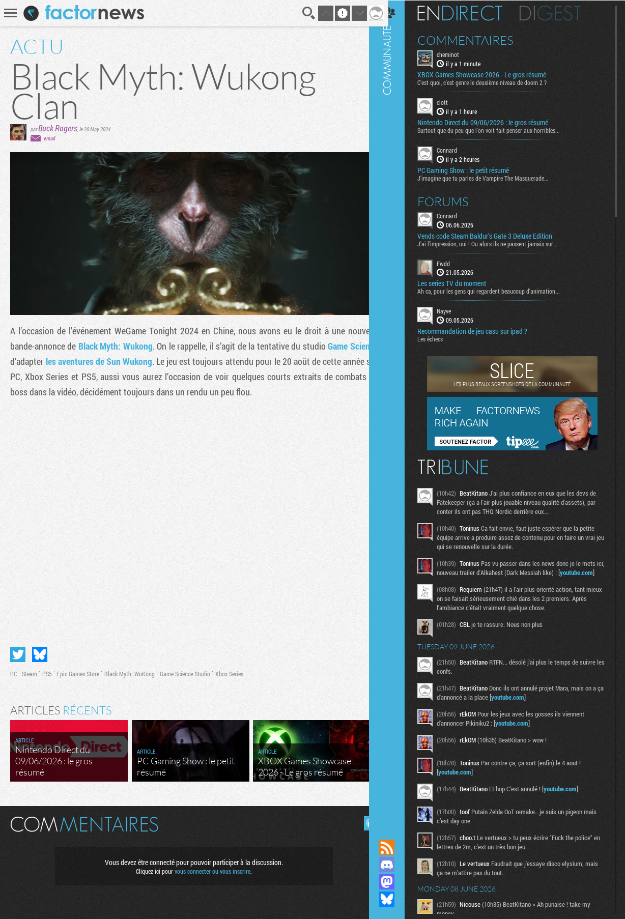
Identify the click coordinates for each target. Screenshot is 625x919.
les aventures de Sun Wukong (129, 361)
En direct (471, 12)
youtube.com (466, 581)
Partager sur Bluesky (39, 650)
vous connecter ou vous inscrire (209, 867)
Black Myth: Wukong (120, 346)
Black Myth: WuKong (129, 669)
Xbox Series (229, 669)
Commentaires (477, 39)
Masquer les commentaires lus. (363, 819)
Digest (562, 12)
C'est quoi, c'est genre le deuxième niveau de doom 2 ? (493, 82)
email (49, 138)
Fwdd (455, 263)
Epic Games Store (78, 669)
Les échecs (441, 338)
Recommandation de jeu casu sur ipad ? (484, 331)
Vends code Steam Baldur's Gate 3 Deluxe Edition (496, 235)
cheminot (459, 54)
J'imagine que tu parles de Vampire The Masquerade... (494, 177)
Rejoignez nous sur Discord (398, 864)
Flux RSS (398, 847)
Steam (29, 669)
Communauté (398, 410)
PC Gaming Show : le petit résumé (475, 169)
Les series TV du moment (463, 283)
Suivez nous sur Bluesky (398, 899)
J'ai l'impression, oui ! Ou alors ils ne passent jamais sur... (499, 243)
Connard (458, 150)
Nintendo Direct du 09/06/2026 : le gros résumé (494, 122)
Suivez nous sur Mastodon (398, 881)
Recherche (301, 13)
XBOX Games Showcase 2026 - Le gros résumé (493, 74)
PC (13, 669)
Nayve (455, 310)
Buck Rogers (57, 128)
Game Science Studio (185, 669)
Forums (454, 200)
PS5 (47, 669)
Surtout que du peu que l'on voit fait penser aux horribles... (500, 130)
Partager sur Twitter (17, 650)
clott (454, 102)
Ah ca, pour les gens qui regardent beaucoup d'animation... (500, 290)
